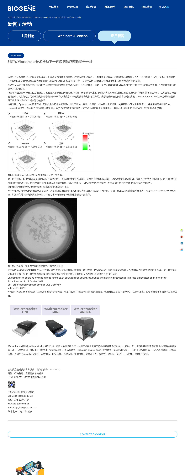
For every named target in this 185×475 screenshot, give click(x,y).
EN (167, 7)
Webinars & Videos (72, 36)
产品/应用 (72, 6)
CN (163, 7)
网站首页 (54, 6)
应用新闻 (117, 36)
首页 (10, 17)
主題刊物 (27, 36)
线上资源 (91, 6)
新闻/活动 (109, 6)
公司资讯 (129, 6)
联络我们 (147, 6)
